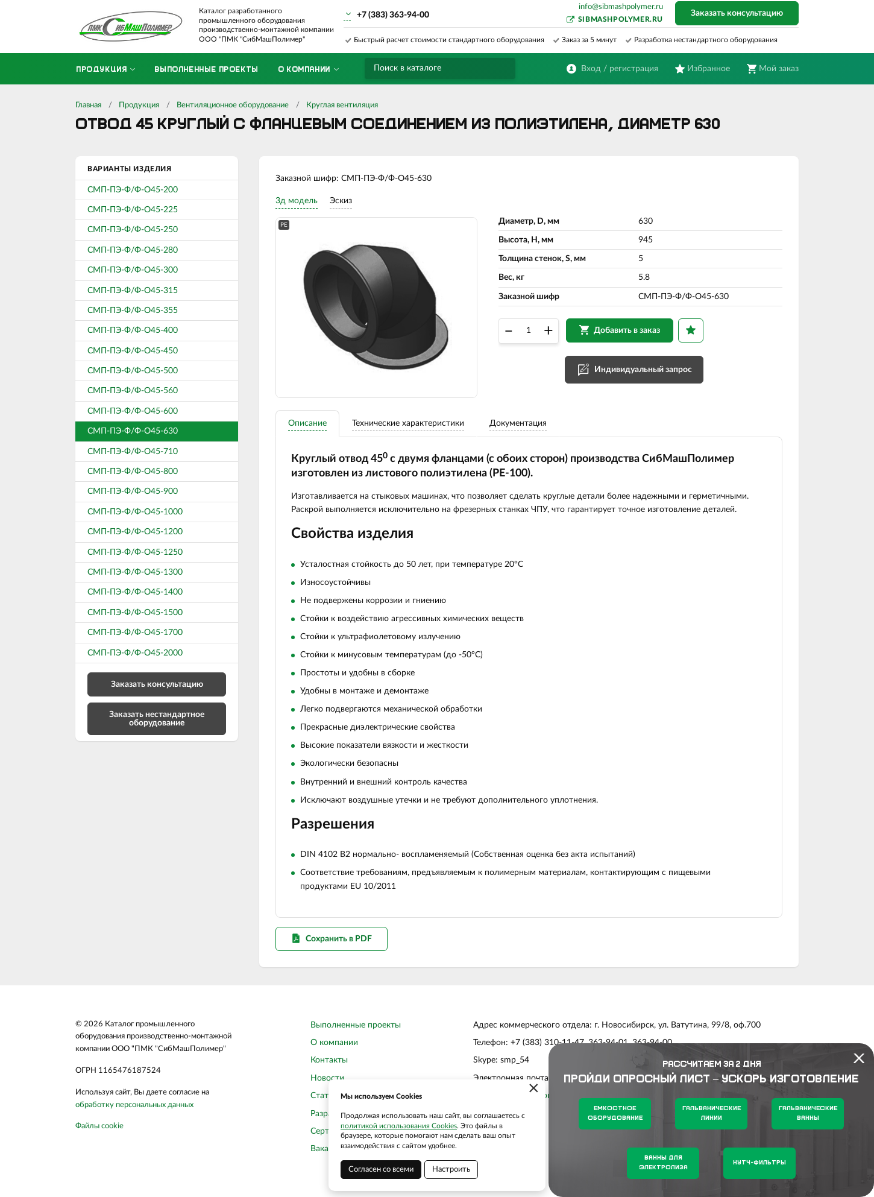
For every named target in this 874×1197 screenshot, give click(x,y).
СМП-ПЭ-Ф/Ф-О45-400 (132, 330)
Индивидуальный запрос (645, 372)
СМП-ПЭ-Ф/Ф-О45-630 (132, 431)
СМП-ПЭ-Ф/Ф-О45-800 (132, 471)
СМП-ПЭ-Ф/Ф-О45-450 (132, 351)
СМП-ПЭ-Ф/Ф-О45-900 (132, 491)
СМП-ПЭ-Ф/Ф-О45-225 (132, 210)
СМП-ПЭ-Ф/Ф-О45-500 (132, 371)
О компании (334, 1051)
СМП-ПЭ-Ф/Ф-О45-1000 (135, 512)
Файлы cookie (99, 1135)
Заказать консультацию (737, 13)
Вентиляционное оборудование (233, 105)
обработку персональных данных (134, 1113)
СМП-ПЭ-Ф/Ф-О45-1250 (135, 552)
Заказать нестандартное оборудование (156, 718)
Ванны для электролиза (663, 1163)
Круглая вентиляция (342, 105)
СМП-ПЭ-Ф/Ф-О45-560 (132, 391)
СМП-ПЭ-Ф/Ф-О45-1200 (135, 532)
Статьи (324, 1104)
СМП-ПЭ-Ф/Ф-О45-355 (132, 310)
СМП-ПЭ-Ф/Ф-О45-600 (132, 411)
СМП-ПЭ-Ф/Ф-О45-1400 (135, 592)
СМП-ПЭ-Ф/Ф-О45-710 (132, 451)
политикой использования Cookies (399, 1125)
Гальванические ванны (808, 1113)
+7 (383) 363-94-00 (393, 15)
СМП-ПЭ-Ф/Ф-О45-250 (132, 230)
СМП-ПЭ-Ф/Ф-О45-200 (132, 190)
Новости (327, 1086)
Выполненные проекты (355, 1033)
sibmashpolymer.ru (620, 19)
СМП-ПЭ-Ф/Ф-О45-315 (132, 290)
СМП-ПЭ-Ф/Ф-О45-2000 (135, 653)
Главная (88, 105)
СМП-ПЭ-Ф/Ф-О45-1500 (135, 612)
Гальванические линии (711, 1113)
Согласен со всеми (380, 1169)
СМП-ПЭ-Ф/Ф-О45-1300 (135, 572)
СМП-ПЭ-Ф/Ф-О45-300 (132, 270)
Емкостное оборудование (615, 1113)
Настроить (451, 1169)
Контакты (329, 1068)
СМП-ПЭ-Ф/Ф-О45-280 (132, 250)
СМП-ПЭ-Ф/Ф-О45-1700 (135, 632)
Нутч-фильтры (759, 1163)
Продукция (139, 105)
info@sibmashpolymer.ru (621, 7)
